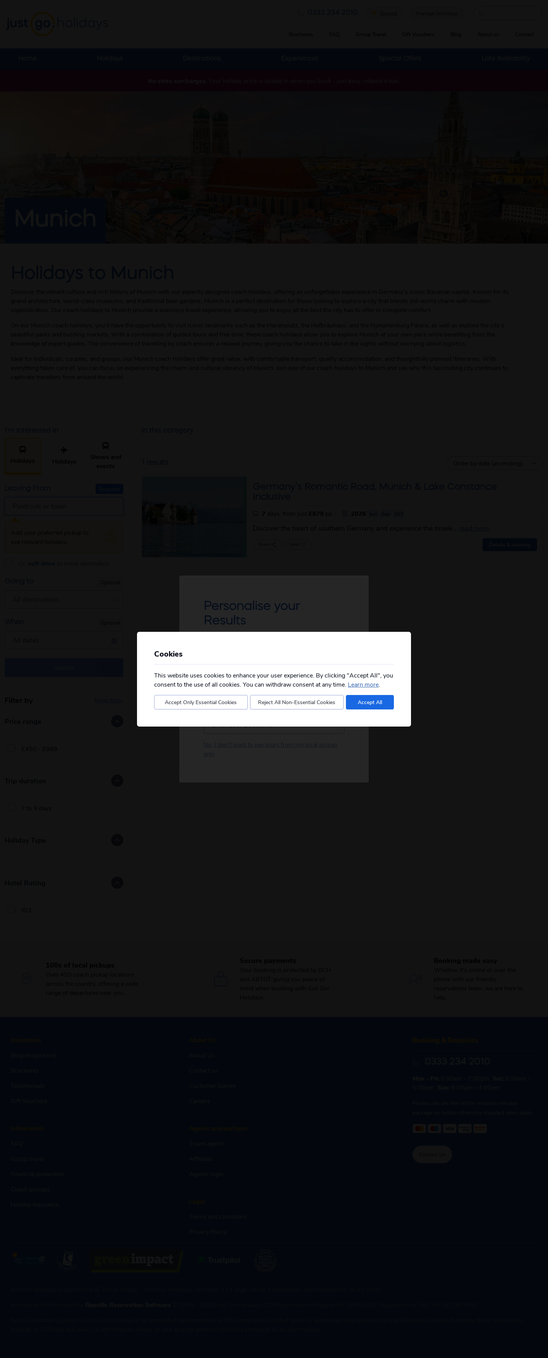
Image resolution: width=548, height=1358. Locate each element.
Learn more (363, 684)
